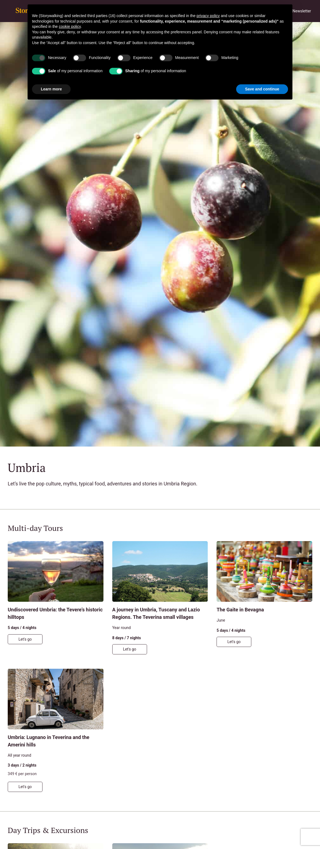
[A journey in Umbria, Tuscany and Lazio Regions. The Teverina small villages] (160, 597)
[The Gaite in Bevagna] (264, 597)
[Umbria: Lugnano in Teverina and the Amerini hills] (55, 730)
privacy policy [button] (208, 16)
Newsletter (301, 11)
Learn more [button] (51, 89)
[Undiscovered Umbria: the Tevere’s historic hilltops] (55, 597)
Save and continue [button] (262, 89)
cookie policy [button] (70, 26)
